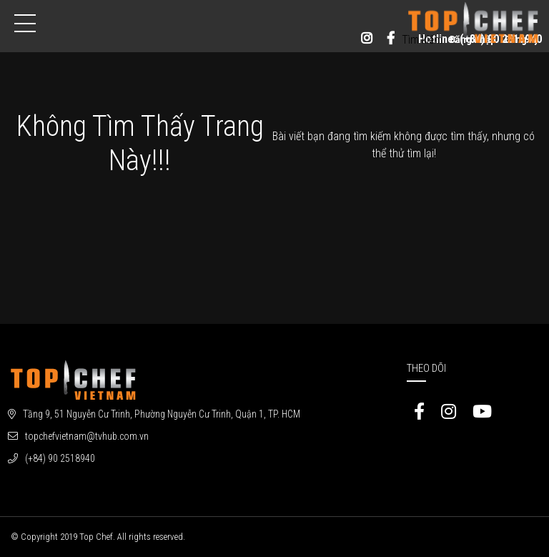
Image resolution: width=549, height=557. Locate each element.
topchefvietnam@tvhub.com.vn (87, 436)
